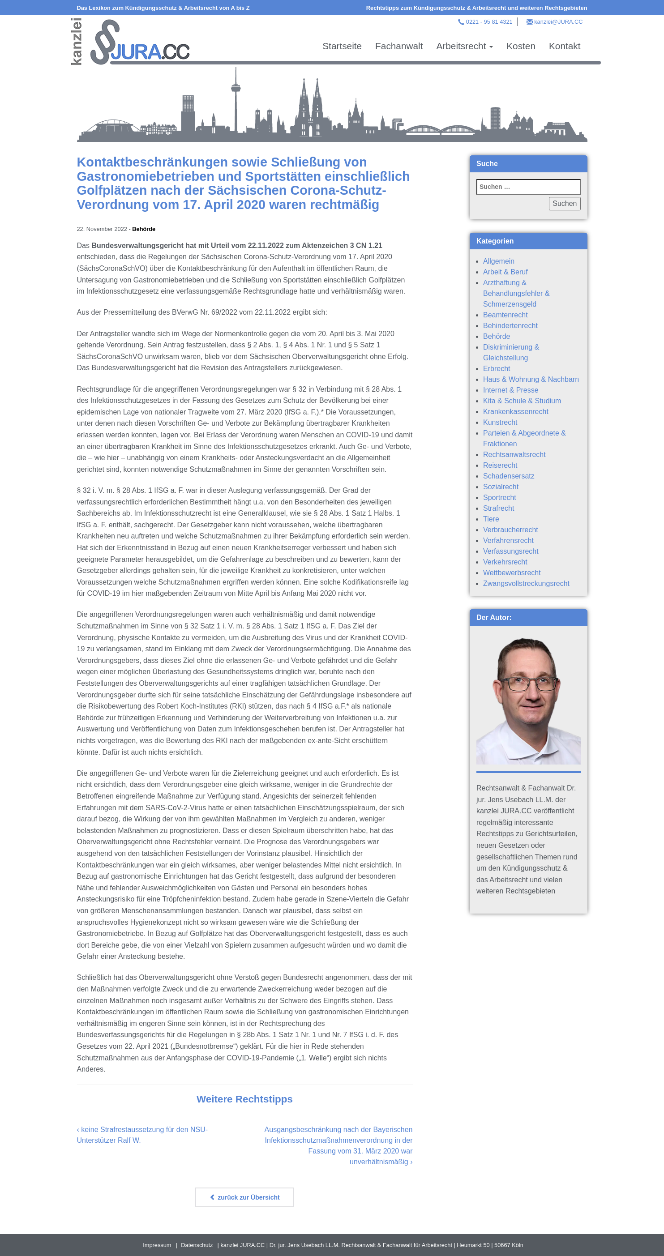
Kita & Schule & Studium (522, 401)
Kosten (520, 46)
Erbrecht (496, 368)
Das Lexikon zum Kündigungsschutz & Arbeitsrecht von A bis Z (163, 7)
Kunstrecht (500, 422)
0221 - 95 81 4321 (489, 21)
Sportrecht (499, 497)
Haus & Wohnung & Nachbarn (531, 379)
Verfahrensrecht (508, 540)
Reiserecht (500, 465)
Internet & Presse (511, 390)
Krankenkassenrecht (515, 411)
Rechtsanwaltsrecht (514, 454)
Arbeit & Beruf (505, 272)
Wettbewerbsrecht (512, 573)
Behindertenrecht (510, 325)
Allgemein (498, 261)
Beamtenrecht (505, 315)
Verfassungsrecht (511, 551)
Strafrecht (498, 508)
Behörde (143, 229)
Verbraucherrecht (510, 530)
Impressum (157, 1245)
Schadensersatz (509, 476)
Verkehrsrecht (505, 562)
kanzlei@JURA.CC (558, 21)
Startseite (342, 46)
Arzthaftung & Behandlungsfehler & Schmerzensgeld (516, 293)
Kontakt (565, 46)
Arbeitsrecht (464, 46)
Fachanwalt (399, 46)
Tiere (491, 519)
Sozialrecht (500, 487)
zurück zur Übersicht (244, 1197)
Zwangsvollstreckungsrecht (526, 583)
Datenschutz (197, 1245)
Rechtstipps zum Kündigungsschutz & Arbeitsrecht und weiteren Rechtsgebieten (476, 7)
